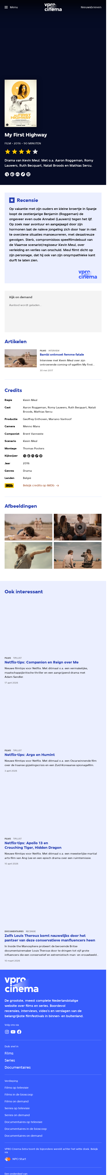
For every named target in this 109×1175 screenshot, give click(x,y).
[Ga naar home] (53, 7)
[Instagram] (7, 1032)
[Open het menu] (11, 7)
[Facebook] (19, 1032)
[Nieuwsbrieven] (91, 7)
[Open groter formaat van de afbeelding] (28, 527)
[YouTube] (13, 1032)
